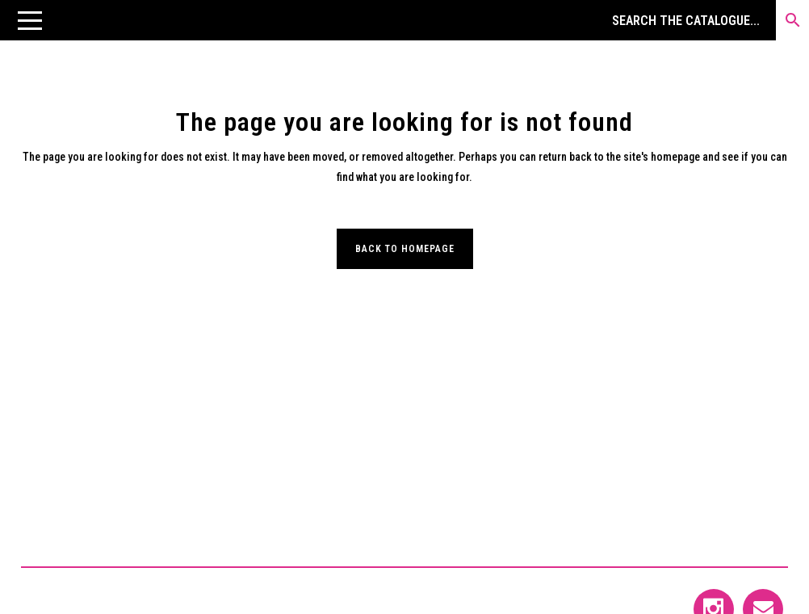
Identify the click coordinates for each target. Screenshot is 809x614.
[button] (30, 20)
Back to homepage (405, 248)
